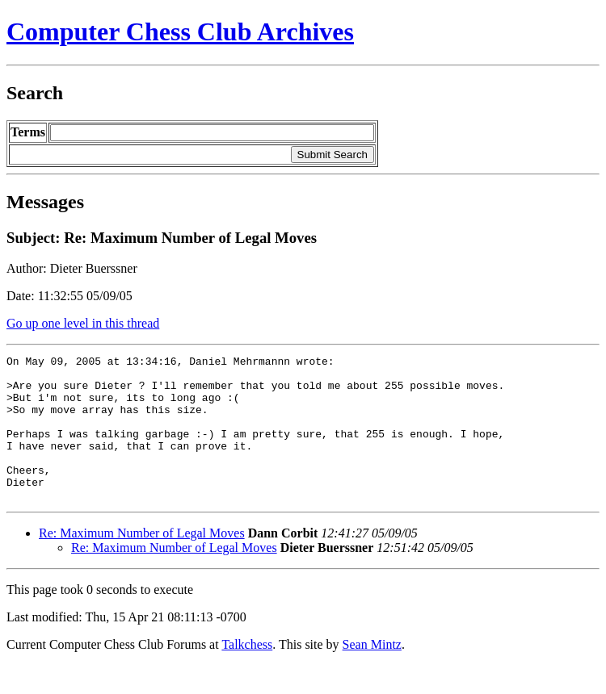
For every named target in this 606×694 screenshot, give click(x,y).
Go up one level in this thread (82, 323)
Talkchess (246, 673)
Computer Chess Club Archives (180, 31)
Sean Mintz (372, 673)
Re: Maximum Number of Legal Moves (142, 562)
